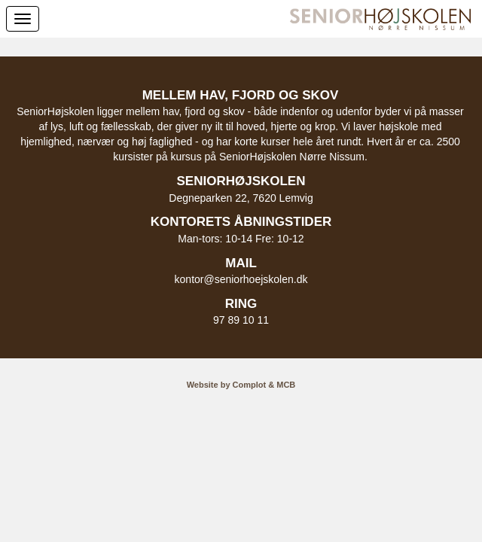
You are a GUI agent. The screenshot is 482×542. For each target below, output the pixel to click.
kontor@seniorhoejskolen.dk (241, 279)
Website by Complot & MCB (241, 384)
